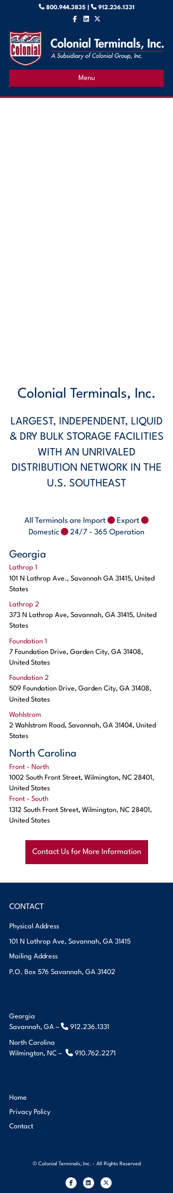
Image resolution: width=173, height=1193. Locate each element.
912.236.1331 (115, 8)
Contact (21, 1126)
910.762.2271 (95, 1053)
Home (18, 1098)
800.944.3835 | (71, 8)
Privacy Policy (29, 1112)
